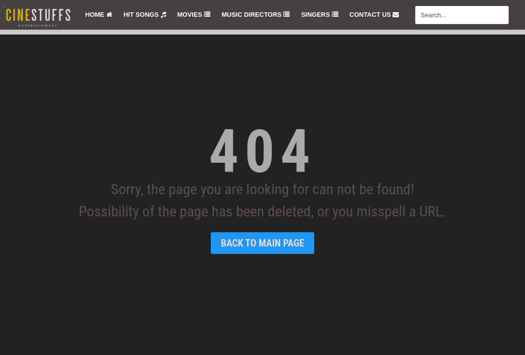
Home (98, 14)
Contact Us (374, 14)
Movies (193, 14)
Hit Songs (145, 14)
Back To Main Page (262, 243)
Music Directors (256, 14)
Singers (319, 14)
